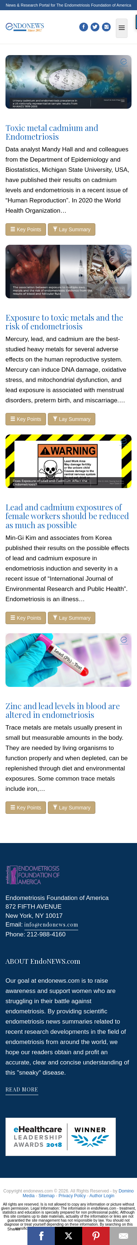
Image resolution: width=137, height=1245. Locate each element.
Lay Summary (72, 229)
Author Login (102, 1195)
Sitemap (46, 1195)
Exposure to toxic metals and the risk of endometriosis (64, 322)
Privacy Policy (72, 1195)
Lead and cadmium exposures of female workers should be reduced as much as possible (67, 516)
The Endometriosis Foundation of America (93, 5)
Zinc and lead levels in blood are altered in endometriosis (62, 710)
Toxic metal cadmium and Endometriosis (51, 132)
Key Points (25, 229)
